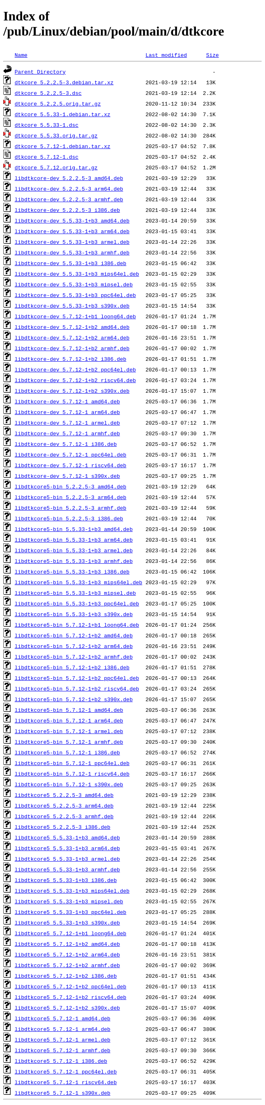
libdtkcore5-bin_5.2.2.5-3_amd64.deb (70, 486)
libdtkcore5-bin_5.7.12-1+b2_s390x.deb (74, 699)
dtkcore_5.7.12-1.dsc (47, 156)
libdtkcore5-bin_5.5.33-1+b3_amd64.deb (74, 529)
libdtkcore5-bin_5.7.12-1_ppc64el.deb (72, 763)
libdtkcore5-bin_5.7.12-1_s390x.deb (69, 784)
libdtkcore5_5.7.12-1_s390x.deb (62, 1092)
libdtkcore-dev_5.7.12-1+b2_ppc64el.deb (75, 369)
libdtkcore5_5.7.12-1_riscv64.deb (66, 1082)
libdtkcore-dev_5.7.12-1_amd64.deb (67, 401)
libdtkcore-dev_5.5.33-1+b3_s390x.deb (72, 305)
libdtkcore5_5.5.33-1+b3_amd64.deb (67, 837)
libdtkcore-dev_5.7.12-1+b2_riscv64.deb (75, 380)
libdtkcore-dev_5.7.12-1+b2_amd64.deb (72, 327)
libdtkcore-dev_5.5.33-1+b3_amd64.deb (72, 220)
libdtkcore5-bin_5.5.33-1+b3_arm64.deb (74, 539)
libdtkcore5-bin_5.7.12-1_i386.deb (67, 752)
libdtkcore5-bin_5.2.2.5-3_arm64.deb (70, 497)
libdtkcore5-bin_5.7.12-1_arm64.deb (69, 720)
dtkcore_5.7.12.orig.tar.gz (56, 167)
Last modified (166, 55)
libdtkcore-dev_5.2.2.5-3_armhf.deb (69, 199)
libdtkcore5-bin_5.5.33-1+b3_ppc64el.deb (77, 603)
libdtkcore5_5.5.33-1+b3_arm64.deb (67, 848)
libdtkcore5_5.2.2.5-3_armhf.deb (64, 816)
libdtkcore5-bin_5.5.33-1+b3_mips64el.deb (78, 582)
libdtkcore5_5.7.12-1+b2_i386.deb (66, 975)
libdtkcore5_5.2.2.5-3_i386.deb (62, 826)
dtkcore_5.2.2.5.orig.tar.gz (58, 103)
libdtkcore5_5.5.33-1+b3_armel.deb (67, 858)
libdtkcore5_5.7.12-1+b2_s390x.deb (67, 1007)
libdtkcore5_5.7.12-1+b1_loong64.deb (70, 933)
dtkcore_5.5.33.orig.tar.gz (56, 135)
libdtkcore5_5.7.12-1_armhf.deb (62, 1050)
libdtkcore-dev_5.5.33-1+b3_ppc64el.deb (75, 295)
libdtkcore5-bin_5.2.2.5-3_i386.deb (69, 518)
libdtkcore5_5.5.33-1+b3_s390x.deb (67, 922)
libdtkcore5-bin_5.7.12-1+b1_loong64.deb (77, 624)
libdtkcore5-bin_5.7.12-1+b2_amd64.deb (74, 635)
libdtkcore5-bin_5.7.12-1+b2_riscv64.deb (77, 688)
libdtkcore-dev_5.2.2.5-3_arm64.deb (69, 188)
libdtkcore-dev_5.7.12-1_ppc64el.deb (70, 454)
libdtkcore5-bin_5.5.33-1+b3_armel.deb (74, 550)
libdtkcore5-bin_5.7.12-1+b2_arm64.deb (74, 646)
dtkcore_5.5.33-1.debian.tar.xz (62, 114)
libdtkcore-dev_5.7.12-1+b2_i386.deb (70, 358)
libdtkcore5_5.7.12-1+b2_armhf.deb (67, 965)
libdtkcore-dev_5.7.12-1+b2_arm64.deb (72, 337)
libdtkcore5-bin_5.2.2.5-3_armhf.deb (70, 507)
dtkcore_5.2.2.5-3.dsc (48, 93)
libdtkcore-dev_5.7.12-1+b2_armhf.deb (72, 348)
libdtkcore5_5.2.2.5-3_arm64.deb (64, 805)
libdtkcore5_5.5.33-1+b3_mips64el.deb (72, 890)
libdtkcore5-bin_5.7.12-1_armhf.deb (69, 741)
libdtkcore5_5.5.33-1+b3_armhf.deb (67, 869)
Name (21, 55)
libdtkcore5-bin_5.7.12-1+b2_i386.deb (72, 667)
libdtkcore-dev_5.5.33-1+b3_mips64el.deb (77, 273)
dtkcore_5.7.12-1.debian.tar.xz (62, 146)
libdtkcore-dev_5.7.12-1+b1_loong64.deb (75, 316)
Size (212, 55)
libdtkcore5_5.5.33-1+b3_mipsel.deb (69, 901)
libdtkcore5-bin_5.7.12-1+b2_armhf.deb (74, 656)
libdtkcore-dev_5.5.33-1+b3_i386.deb (70, 263)
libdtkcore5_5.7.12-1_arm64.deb (62, 1029)
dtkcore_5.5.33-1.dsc (47, 124)
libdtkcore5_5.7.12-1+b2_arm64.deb (67, 954)
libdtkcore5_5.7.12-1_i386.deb (61, 1060)
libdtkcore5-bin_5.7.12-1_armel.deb (69, 731)
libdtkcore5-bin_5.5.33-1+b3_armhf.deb (74, 561)
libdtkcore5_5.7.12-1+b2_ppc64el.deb (70, 986)
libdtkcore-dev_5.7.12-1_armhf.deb (67, 433)
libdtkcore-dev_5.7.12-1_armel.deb (67, 422)
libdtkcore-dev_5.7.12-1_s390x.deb (67, 475)
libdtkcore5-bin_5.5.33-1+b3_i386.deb (72, 571)
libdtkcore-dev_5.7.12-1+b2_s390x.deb (72, 390)
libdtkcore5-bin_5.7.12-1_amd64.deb (69, 709)
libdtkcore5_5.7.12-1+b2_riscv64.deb (70, 997)
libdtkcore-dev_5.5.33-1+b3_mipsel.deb (74, 284)
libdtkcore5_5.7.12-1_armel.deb (62, 1039)
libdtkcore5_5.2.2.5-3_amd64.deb (64, 795)
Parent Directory (40, 71)
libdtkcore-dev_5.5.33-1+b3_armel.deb (72, 241)
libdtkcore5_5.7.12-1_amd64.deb (62, 1018)
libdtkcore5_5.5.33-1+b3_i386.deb (66, 880)
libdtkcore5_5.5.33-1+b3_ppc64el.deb (70, 912)
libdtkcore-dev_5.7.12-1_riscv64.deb (70, 465)
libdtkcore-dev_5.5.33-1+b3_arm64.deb (72, 231)
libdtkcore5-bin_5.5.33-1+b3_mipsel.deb (75, 592)
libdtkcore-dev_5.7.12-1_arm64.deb (67, 412)
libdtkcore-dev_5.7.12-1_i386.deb (66, 444)
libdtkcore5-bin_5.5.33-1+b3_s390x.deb (74, 614)
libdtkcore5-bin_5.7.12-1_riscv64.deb (72, 773)
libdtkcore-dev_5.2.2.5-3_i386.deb (67, 210)
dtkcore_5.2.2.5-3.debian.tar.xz (64, 82)
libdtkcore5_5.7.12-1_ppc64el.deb (66, 1071)
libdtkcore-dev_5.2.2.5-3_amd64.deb (69, 178)
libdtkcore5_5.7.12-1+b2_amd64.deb (67, 943)
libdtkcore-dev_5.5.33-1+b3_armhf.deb (72, 252)
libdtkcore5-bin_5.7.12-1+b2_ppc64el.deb (77, 678)
